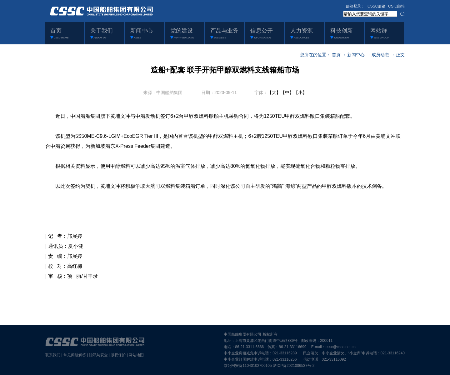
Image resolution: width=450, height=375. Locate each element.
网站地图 (136, 355)
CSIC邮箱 (396, 6)
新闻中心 (356, 54)
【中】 (287, 92)
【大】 (274, 92)
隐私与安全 (98, 355)
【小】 (300, 92)
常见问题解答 (74, 355)
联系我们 (52, 355)
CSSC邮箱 (376, 6)
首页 (336, 54)
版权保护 (118, 355)
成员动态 (380, 54)
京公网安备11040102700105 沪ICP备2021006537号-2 (269, 365)
